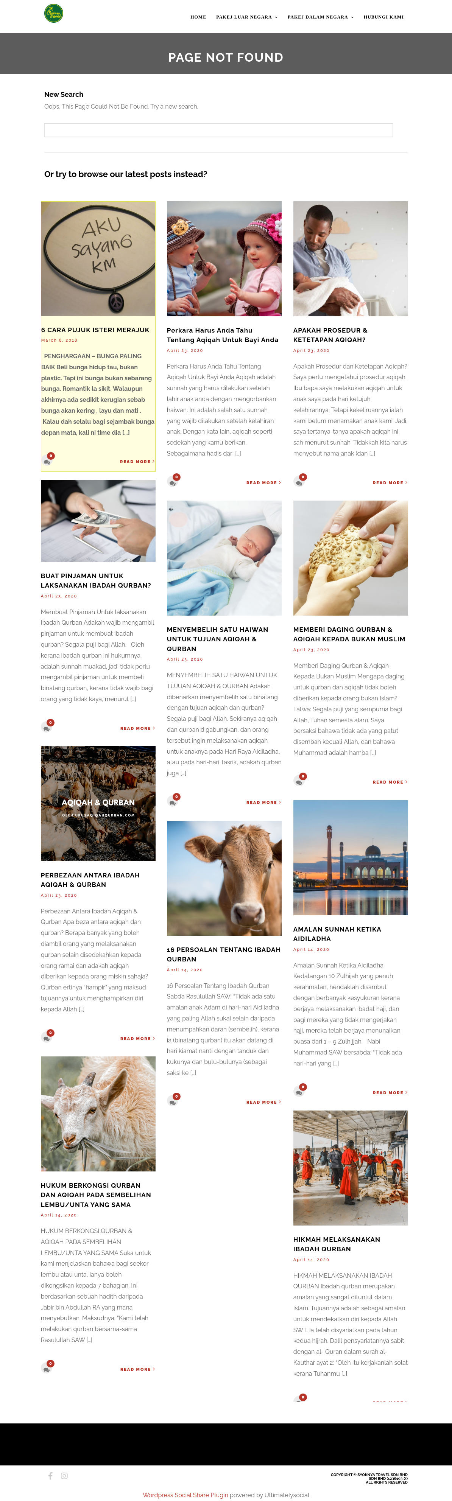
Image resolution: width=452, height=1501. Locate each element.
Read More (138, 462)
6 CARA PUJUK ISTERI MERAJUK (95, 330)
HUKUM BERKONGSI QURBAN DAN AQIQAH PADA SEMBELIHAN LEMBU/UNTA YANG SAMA (96, 1195)
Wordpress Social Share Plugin (186, 1495)
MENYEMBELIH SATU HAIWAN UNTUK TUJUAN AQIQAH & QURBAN (217, 639)
